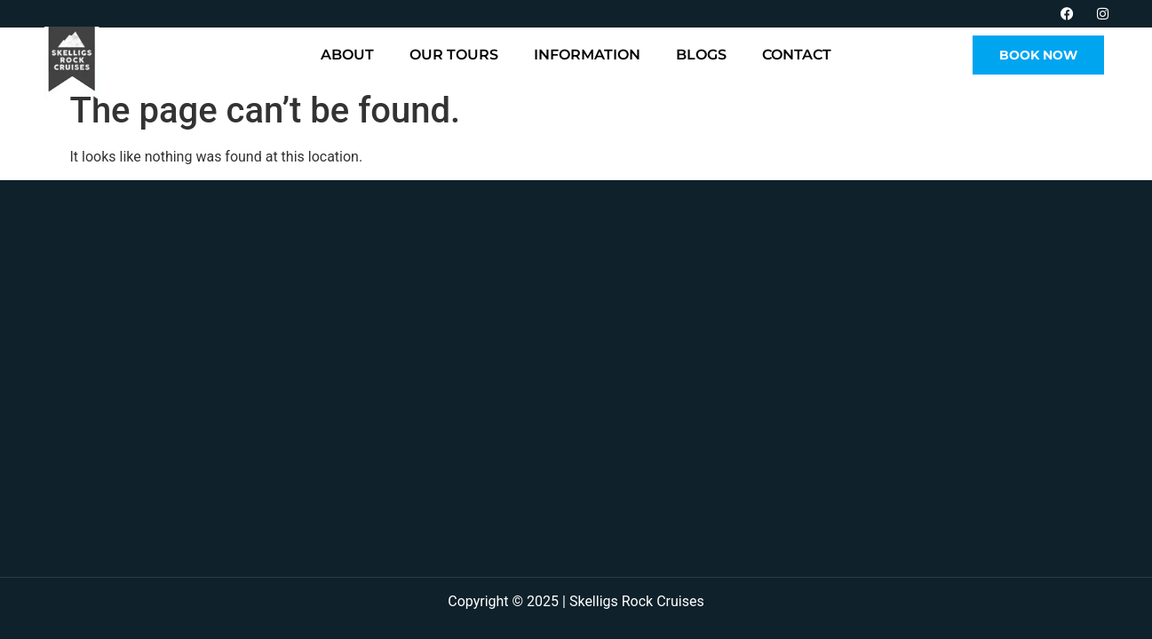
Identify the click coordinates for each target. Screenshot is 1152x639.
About (347, 54)
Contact (796, 54)
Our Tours (453, 54)
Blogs (701, 54)
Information (587, 54)
